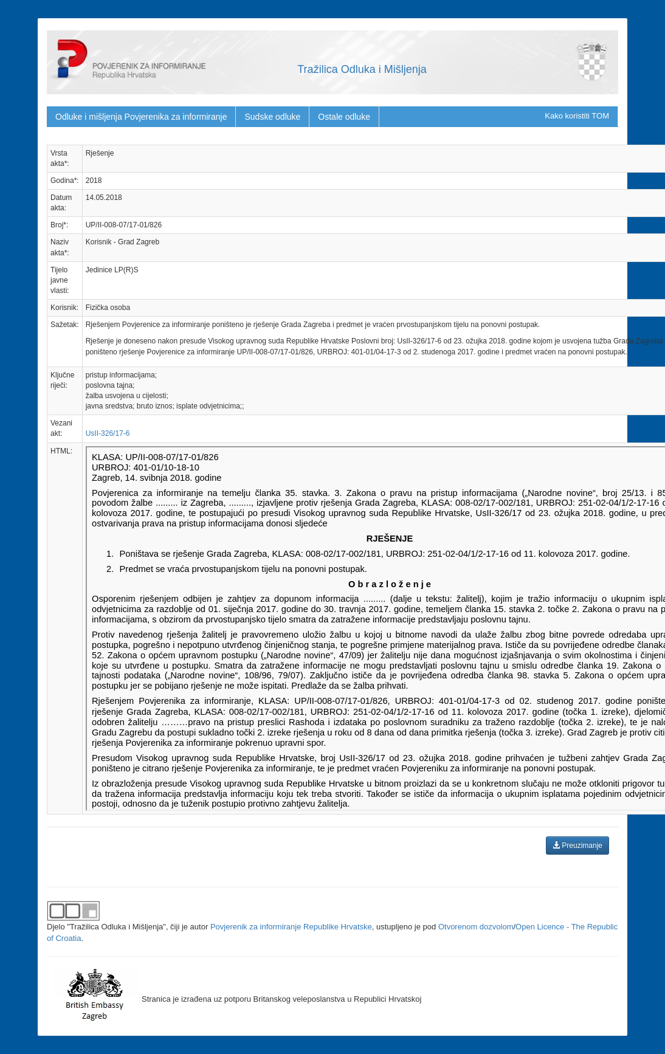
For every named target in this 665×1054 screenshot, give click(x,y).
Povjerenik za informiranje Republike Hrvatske (291, 926)
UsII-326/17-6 (108, 433)
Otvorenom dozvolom (476, 926)
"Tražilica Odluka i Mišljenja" (116, 926)
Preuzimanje (577, 845)
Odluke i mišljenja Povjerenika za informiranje (141, 117)
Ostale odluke (344, 117)
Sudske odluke (272, 117)
